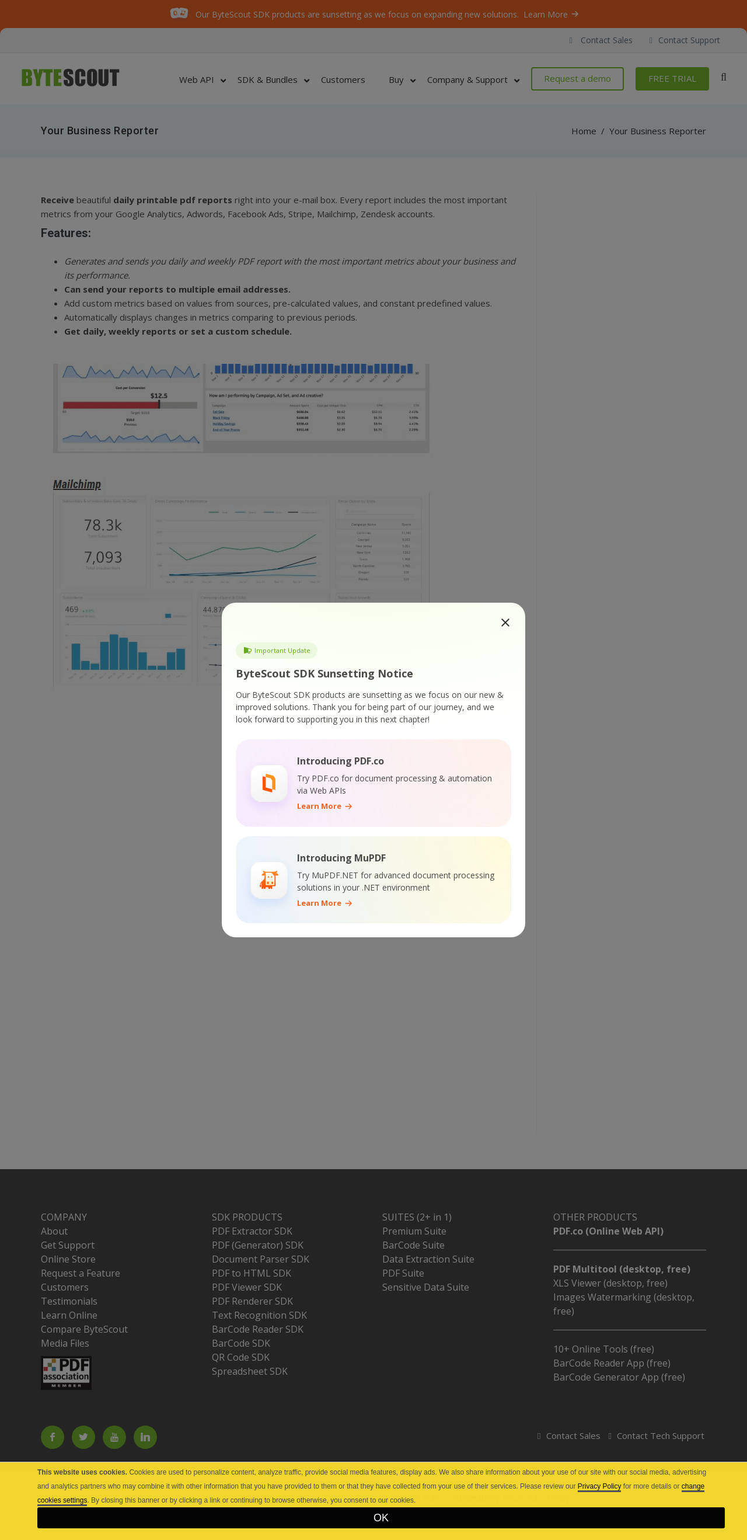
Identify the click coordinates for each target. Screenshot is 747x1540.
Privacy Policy (600, 1486)
